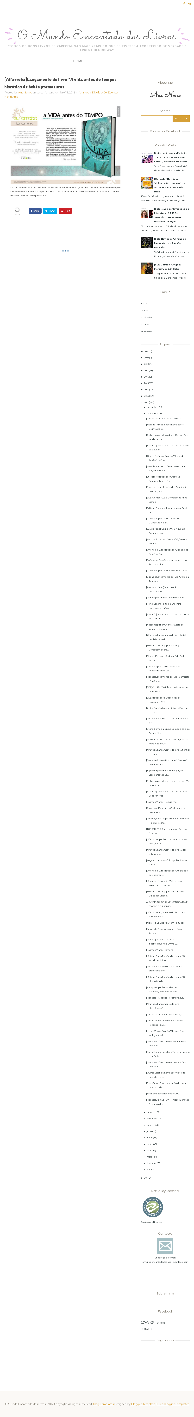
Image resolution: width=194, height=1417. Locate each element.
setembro (152, 1118)
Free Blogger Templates (173, 1404)
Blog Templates (103, 1404)
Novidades (146, 317)
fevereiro (151, 1163)
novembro (152, 413)
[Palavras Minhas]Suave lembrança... (165, 1014)
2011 (146, 1178)
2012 (146, 402)
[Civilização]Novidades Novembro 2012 (166, 570)
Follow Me (146, 1328)
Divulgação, (100, 92)
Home (78, 61)
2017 (146, 370)
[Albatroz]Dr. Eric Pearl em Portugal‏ (165, 922)
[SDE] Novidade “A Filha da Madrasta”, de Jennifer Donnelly (170, 243)
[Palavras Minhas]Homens (159, 950)
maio (149, 1144)
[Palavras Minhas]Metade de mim (163, 418)
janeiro (150, 1169)
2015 (146, 383)
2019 (146, 357)
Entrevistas (146, 331)
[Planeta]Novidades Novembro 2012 (165, 597)
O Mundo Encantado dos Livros (97, 36)
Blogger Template (143, 1404)
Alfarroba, (85, 92)
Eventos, (113, 92)
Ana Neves (25, 92)
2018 (146, 364)
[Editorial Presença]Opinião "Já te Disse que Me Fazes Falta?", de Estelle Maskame (171, 157)
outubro (151, 1112)
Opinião (145, 310)
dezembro (152, 407)
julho (149, 1131)
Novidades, (11, 96)
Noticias (145, 324)
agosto (150, 1125)
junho (150, 1137)
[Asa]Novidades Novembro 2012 (163, 1093)
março (150, 1156)
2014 (146, 389)
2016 (146, 376)
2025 (146, 351)
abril (149, 1150)
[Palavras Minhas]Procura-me (161, 802)
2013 (146, 396)
